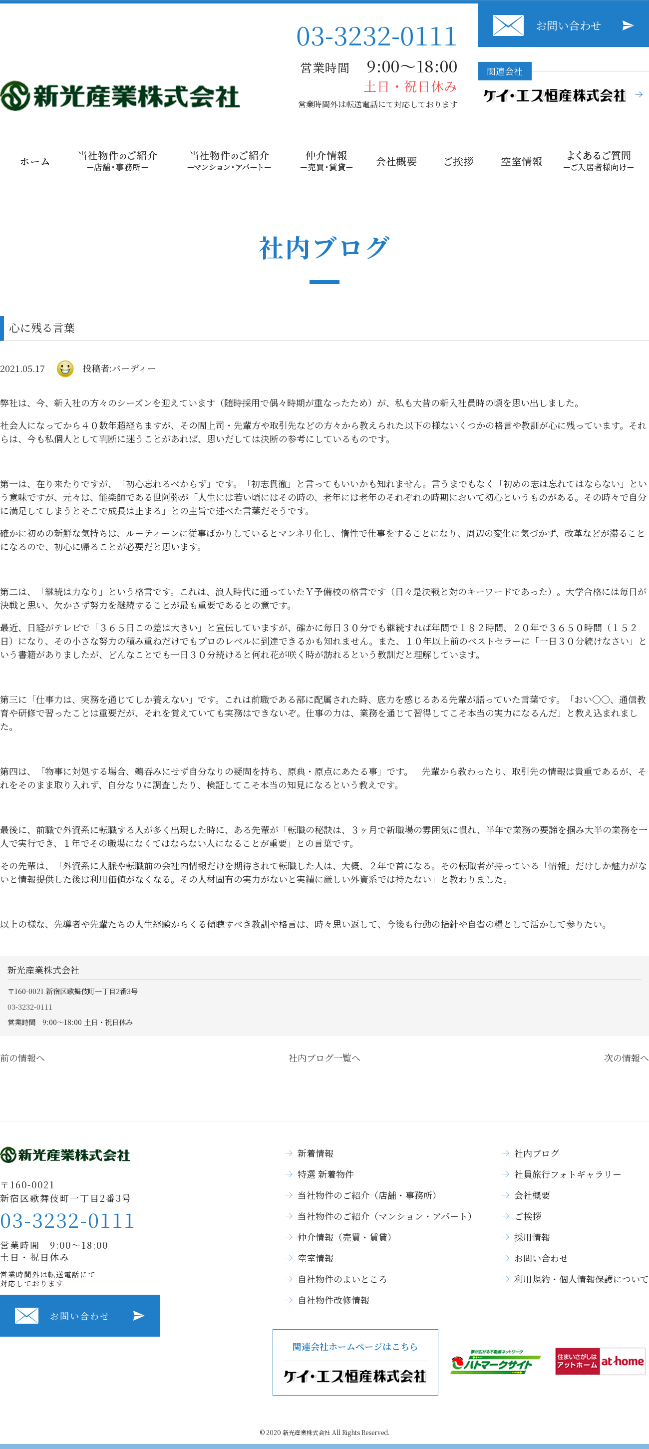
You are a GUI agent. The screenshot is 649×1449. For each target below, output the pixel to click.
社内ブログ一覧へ (324, 1057)
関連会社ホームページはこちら (355, 1362)
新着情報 (315, 1152)
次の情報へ (626, 1057)
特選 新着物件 (326, 1173)
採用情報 (532, 1236)
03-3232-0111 (377, 34)
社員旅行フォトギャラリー (568, 1173)
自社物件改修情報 (333, 1299)
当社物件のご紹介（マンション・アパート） (387, 1215)
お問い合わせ (569, 25)
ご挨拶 (527, 1215)
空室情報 (315, 1257)
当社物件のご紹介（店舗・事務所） (369, 1194)
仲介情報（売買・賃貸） (347, 1236)
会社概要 (532, 1194)
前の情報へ (22, 1057)
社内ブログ (536, 1152)
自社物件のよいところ (342, 1278)
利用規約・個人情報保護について (581, 1278)
